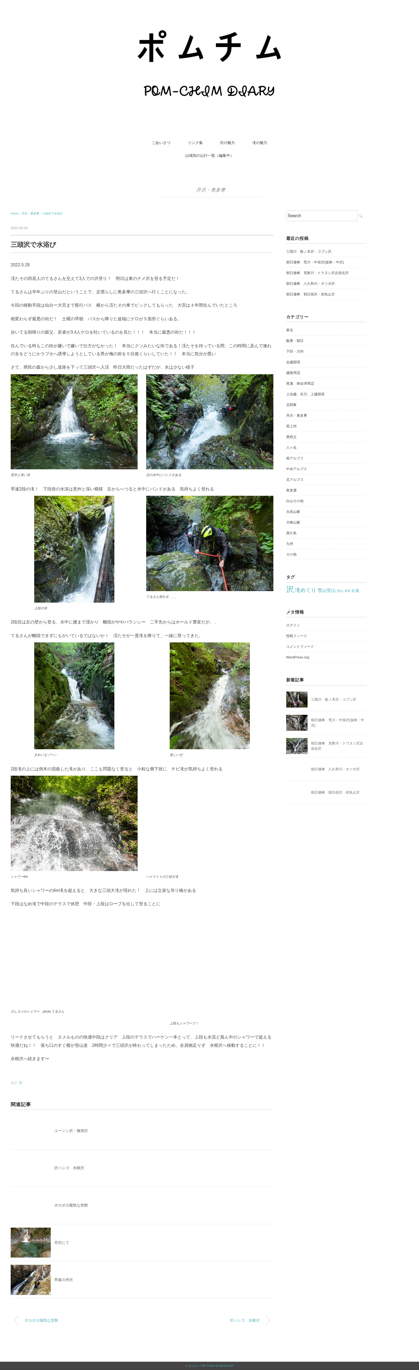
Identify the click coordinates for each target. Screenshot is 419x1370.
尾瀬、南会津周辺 (300, 383)
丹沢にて (61, 1242)
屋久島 (291, 533)
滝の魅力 (259, 142)
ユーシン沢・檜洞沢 (71, 1131)
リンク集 (195, 142)
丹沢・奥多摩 (210, 190)
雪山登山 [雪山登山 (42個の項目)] (326, 590)
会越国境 (293, 362)
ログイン (293, 625)
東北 (289, 330)
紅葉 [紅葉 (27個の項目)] (355, 590)
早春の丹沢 (63, 1280)
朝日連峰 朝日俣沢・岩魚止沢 (310, 294)
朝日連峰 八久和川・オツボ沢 (310, 284)
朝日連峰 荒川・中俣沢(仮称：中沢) (315, 262)
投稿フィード (296, 636)
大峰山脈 (293, 522)
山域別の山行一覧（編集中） (209, 155)
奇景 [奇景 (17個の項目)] (347, 590)
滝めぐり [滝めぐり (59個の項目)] (305, 590)
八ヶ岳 (291, 448)
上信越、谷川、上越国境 (305, 394)
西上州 (291, 426)
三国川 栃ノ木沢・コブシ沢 (308, 251)
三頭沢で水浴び (52, 213)
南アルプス (295, 458)
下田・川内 (295, 351)
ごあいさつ (161, 142)
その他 (291, 554)
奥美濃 (291, 490)
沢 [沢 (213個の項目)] (290, 589)
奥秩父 (291, 437)
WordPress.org (297, 657)
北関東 (291, 405)
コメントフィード (300, 647)
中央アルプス (296, 469)
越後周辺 (293, 373)
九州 (289, 544)
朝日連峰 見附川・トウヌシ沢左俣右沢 (317, 273)
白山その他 (295, 501)
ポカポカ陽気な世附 (71, 1205)
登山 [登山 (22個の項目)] (340, 591)
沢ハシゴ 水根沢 (69, 1168)
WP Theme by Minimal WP (218, 1365)
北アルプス (295, 480)
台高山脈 (293, 512)
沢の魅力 (227, 142)
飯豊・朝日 (295, 341)
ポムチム (193, 1365)
